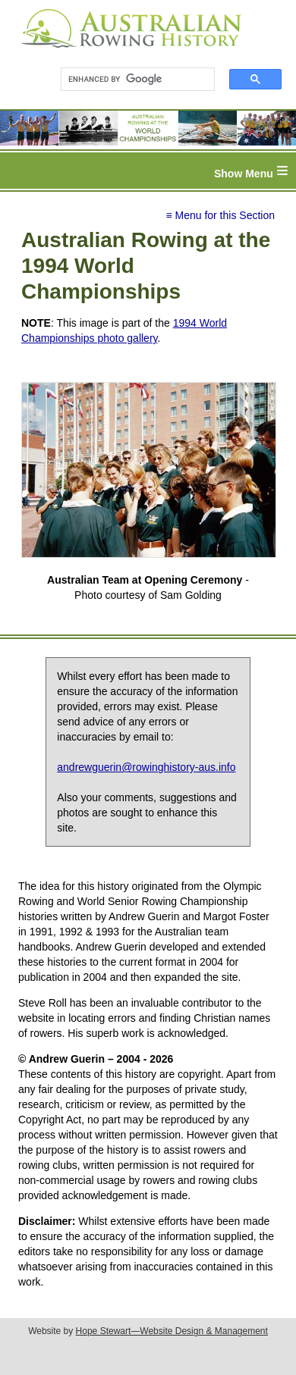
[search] (131, 79)
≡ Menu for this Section (220, 215)
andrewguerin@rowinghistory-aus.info (146, 767)
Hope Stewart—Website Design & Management (172, 1331)
